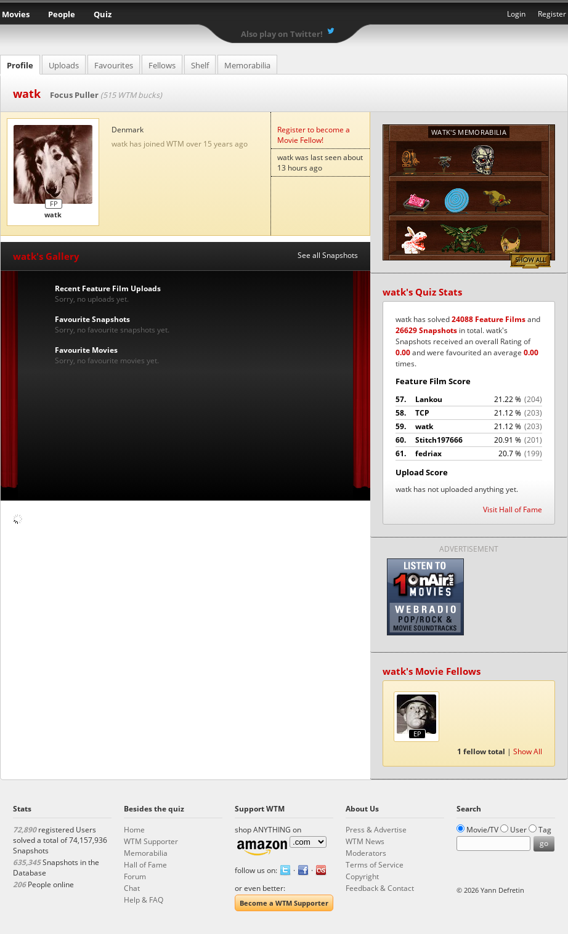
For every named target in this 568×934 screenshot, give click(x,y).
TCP (469, 413)
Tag (544, 829)
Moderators (366, 853)
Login (516, 14)
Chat (132, 888)
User (518, 829)
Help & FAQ (143, 900)
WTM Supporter (151, 841)
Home (134, 829)
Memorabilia (247, 65)
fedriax (469, 453)
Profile (20, 65)
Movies (16, 14)
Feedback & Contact (380, 888)
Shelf (200, 65)
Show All (530, 260)
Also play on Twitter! (282, 33)
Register (552, 14)
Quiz (103, 14)
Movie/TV (482, 829)
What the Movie (284, 15)
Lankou (469, 399)
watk (469, 426)
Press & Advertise (376, 829)
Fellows (162, 65)
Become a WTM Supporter (284, 903)
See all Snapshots (328, 255)
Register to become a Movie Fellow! (313, 134)
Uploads (64, 65)
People (61, 14)
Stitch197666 (469, 440)
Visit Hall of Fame (512, 509)
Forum (135, 876)
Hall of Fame (145, 865)
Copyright (362, 876)
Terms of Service (375, 865)
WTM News (365, 841)
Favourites (113, 65)
